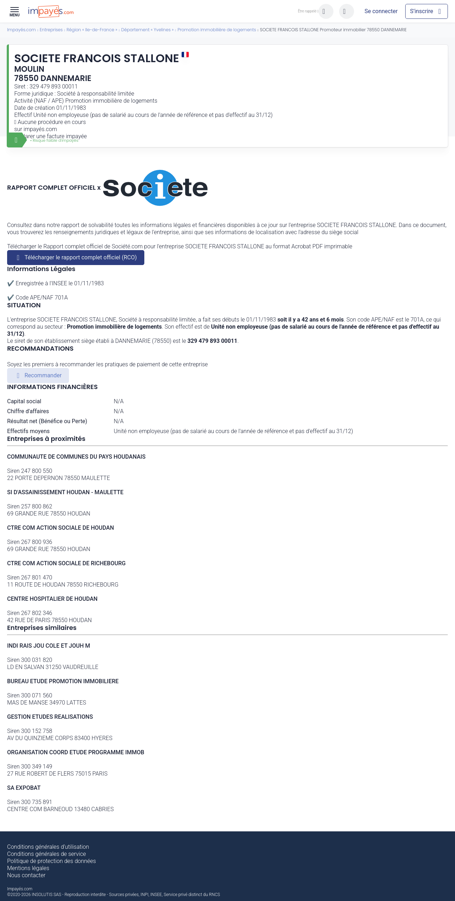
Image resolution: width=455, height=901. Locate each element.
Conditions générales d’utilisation (48, 846)
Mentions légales (28, 868)
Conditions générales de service (46, 854)
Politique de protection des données (51, 861)
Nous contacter (26, 875)
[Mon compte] (381, 11)
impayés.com (40, 129)
